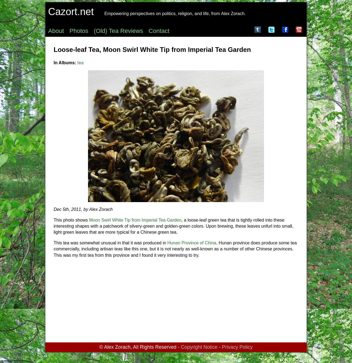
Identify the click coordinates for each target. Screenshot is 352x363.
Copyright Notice (199, 347)
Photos (79, 30)
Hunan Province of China (191, 243)
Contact (158, 30)
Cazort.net (71, 11)
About (56, 30)
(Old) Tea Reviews (118, 30)
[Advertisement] (176, 301)
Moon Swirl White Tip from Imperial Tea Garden (135, 220)
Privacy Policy (237, 347)
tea (81, 62)
